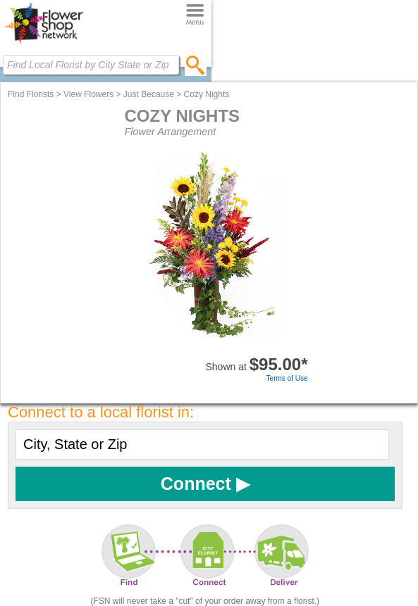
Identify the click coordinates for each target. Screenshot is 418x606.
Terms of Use (287, 378)
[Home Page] (44, 43)
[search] (196, 64)
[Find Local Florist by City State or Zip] (91, 65)
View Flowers (88, 94)
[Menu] (194, 15)
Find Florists (31, 94)
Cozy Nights (207, 94)
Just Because (148, 94)
